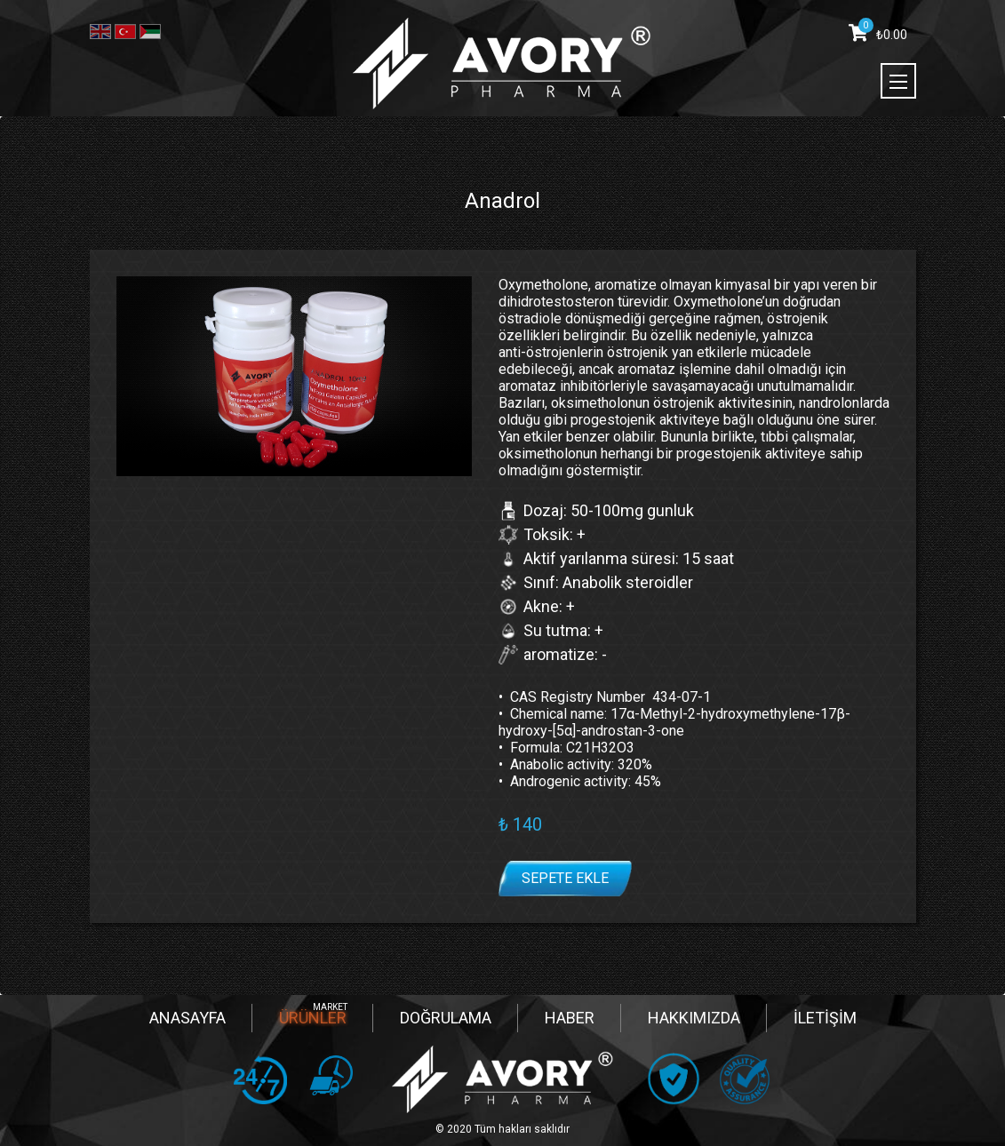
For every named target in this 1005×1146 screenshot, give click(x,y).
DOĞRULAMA (445, 1017)
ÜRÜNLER (313, 1017)
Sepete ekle (565, 878)
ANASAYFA (187, 1017)
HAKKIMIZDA (694, 1017)
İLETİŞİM (825, 1017)
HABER (569, 1017)
